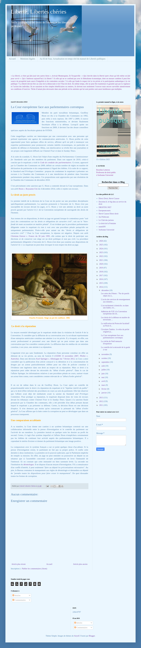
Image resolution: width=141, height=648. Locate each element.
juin (103, 374)
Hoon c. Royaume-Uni (28, 189)
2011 (101, 405)
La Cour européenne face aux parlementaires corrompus (112, 336)
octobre (104, 358)
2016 (101, 279)
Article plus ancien (80, 564)
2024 (101, 249)
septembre (105, 362)
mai (103, 377)
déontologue (28, 464)
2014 (101, 287)
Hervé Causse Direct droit (108, 214)
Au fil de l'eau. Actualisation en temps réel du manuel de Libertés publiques (72, 59)
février (104, 389)
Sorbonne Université (106, 230)
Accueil (12, 59)
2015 (101, 283)
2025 (101, 245)
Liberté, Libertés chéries (38, 12)
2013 (101, 398)
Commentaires (19, 600)
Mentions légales (27, 59)
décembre (105, 290)
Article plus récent (18, 564)
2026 (101, 241)
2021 (101, 260)
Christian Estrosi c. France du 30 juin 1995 (30, 236)
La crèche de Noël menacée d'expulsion (111, 342)
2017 (101, 275)
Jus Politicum (104, 217)
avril (103, 381)
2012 (101, 401)
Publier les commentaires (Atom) (34, 569)
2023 (101, 252)
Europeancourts (105, 211)
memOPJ (102, 227)
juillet (103, 370)
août (103, 366)
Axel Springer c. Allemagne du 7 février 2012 (55, 359)
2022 (101, 256)
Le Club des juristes (106, 220)
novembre (105, 354)
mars (103, 385)
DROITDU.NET (105, 207)
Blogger (92, 636)
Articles (16, 595)
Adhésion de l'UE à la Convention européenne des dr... (114, 313)
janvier (104, 393)
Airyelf (76, 636)
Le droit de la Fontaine (107, 223)
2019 (101, 268)
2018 (101, 272)
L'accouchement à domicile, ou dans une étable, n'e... (115, 307)
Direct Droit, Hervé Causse (109, 198)
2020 (101, 264)
